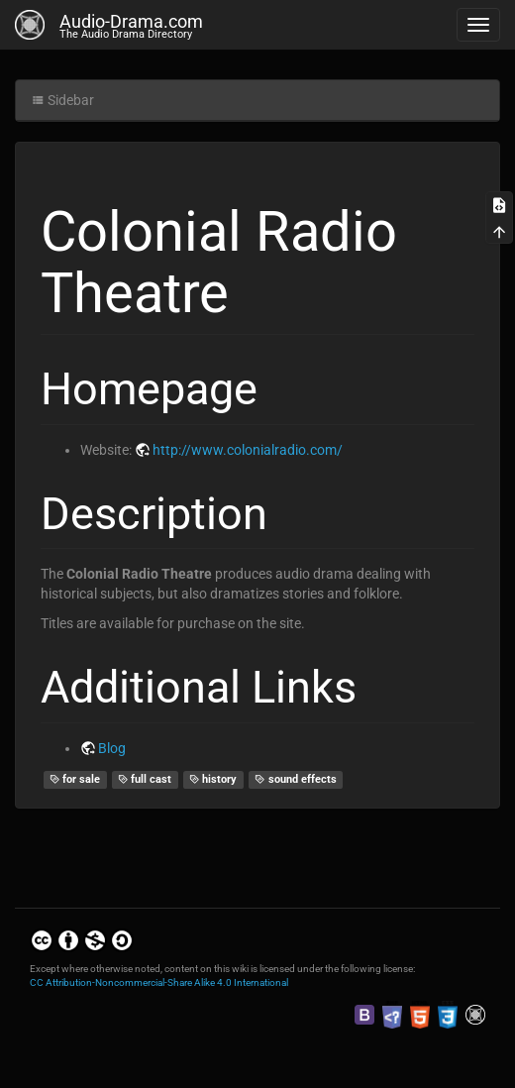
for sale (75, 779)
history (213, 779)
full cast (145, 779)
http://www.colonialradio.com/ (248, 450)
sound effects (296, 779)
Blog (112, 748)
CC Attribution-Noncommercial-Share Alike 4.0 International (159, 982)
